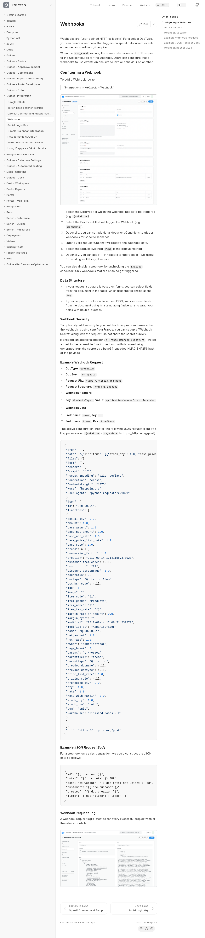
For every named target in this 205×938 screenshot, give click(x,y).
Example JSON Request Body (182, 42)
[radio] (141, 928)
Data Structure (173, 27)
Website (145, 5)
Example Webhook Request (181, 37)
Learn (111, 5)
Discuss (127, 5)
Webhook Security (175, 32)
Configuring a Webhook (176, 22)
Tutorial (95, 5)
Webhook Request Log (178, 47)
